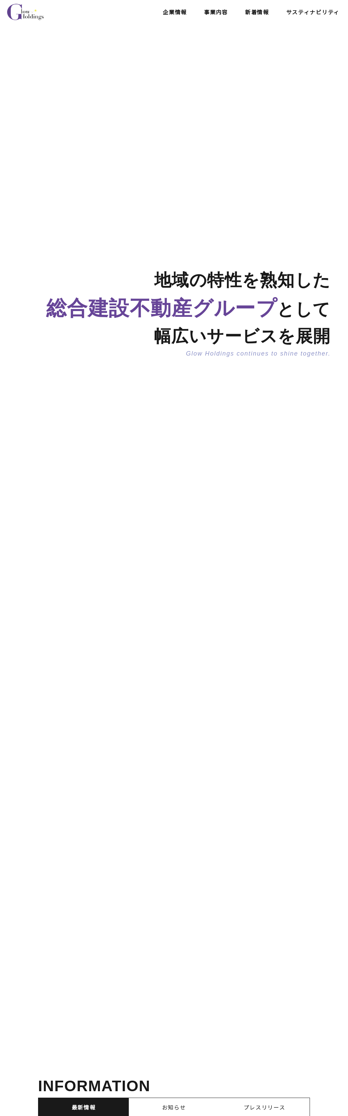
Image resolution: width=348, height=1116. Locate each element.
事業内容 (216, 12)
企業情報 (175, 12)
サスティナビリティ (313, 12)
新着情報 (257, 12)
